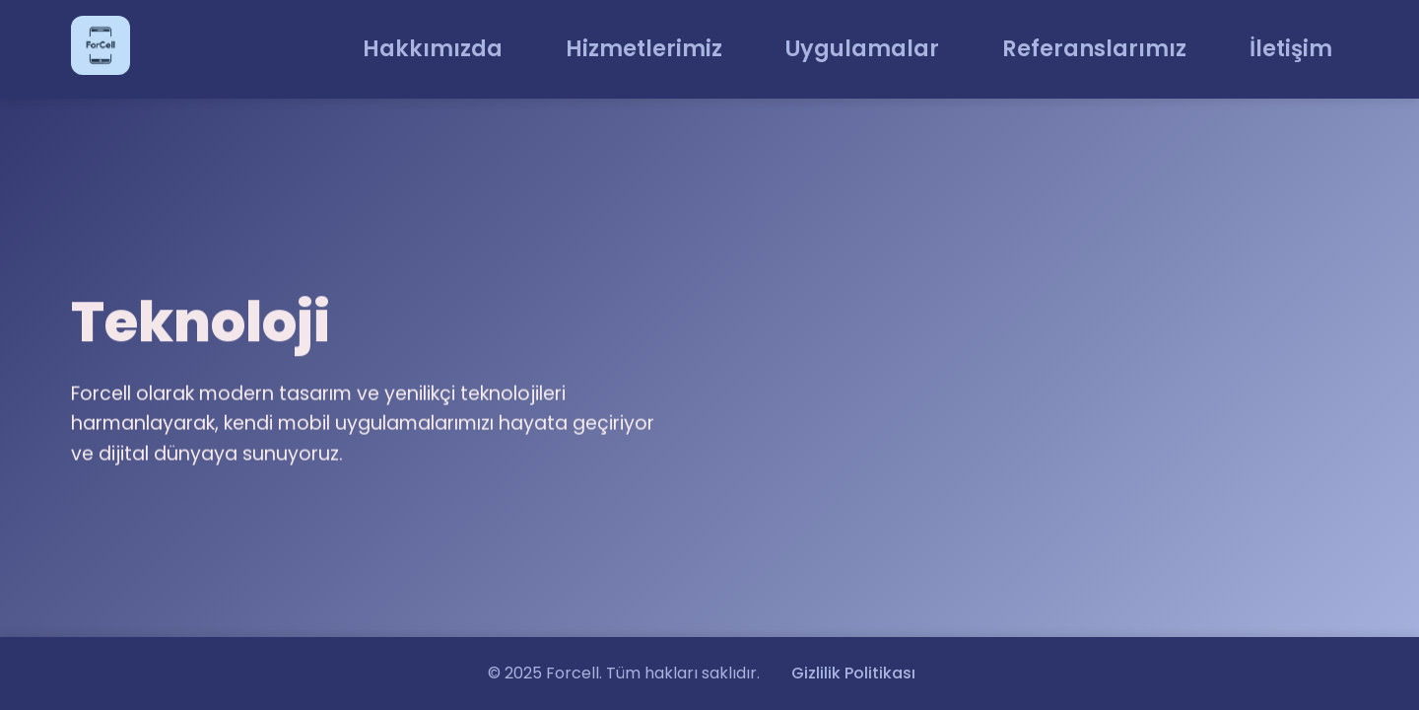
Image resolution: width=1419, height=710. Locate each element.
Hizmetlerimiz (644, 48)
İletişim (1291, 48)
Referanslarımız (1094, 48)
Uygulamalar (862, 48)
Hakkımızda (433, 48)
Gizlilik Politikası (853, 673)
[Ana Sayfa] (100, 49)
